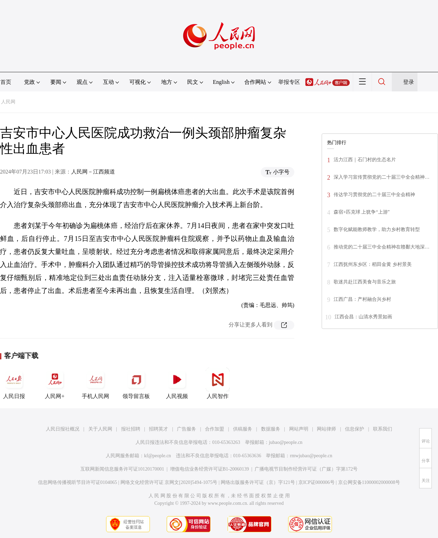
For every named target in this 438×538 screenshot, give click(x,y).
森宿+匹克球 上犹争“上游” (362, 212)
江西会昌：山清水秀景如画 (363, 316)
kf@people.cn (157, 455)
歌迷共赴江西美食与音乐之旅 (365, 281)
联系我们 (382, 429)
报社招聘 (130, 429)
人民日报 (14, 383)
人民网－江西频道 (93, 172)
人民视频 (177, 383)
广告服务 (186, 429)
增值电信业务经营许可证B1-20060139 (209, 469)
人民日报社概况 (62, 429)
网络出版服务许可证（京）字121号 (258, 482)
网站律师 (326, 429)
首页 (5, 82)
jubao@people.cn (285, 442)
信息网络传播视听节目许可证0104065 (77, 482)
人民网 (8, 101)
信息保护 (354, 429)
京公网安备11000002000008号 (369, 482)
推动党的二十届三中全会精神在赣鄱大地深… (381, 246)
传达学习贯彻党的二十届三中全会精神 (374, 194)
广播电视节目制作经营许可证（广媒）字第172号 (306, 469)
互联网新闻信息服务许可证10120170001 (122, 469)
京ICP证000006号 (316, 482)
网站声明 (298, 429)
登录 (408, 82)
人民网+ (55, 383)
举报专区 (289, 82)
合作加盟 (214, 429)
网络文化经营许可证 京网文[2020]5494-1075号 (169, 482)
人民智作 (218, 383)
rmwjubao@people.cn (311, 455)
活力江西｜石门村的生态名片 (365, 159)
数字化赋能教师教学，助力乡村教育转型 (377, 229)
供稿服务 (242, 429)
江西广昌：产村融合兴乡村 (362, 299)
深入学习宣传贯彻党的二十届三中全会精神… (381, 177)
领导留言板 (136, 383)
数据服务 (270, 429)
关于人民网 (100, 429)
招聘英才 (158, 429)
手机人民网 (95, 383)
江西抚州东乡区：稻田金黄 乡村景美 (373, 264)
